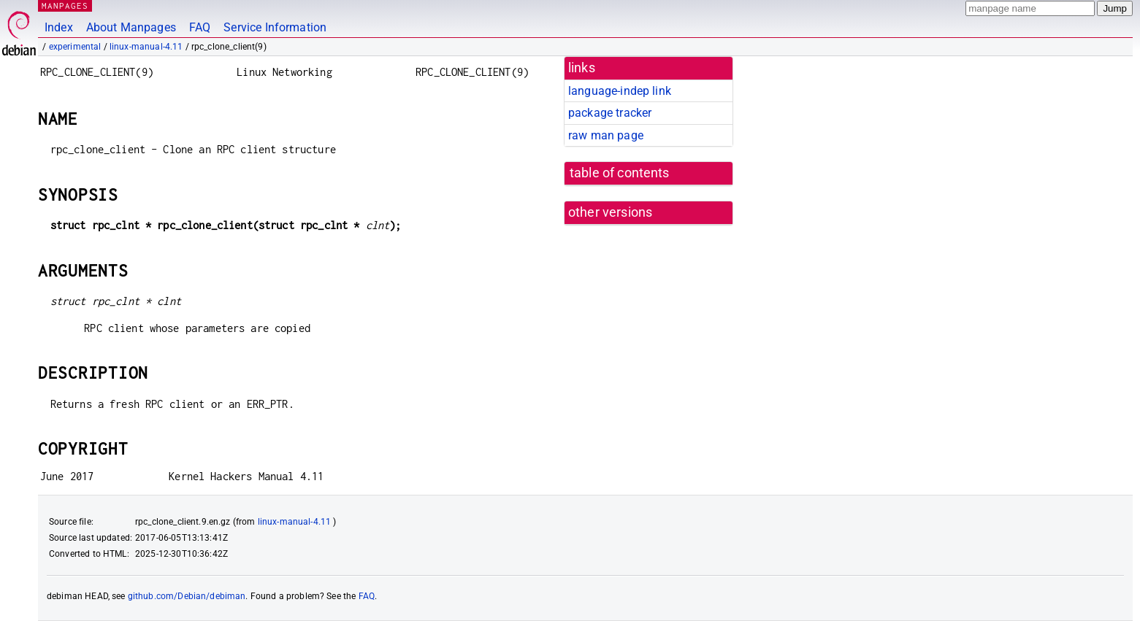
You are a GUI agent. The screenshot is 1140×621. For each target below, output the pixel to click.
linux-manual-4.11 (146, 47)
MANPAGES (65, 5)
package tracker (609, 113)
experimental (75, 47)
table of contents (620, 173)
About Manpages (131, 27)
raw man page (605, 135)
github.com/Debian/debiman (187, 596)
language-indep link (619, 91)
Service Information (274, 27)
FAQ (199, 27)
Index (59, 27)
